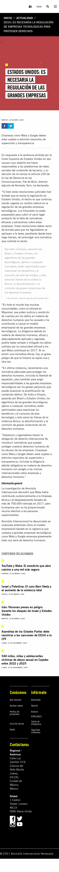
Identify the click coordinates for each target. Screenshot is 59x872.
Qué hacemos (15, 699)
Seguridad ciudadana (35, 731)
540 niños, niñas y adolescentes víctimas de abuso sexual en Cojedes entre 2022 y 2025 (25, 659)
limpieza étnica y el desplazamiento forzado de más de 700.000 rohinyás (26, 499)
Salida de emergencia (36, 722)
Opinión (34, 705)
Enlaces (34, 711)
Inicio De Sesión (17, 723)
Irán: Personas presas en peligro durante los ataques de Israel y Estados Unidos (27, 610)
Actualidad (24, 18)
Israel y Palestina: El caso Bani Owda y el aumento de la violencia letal (26, 588)
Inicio (8, 18)
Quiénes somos (16, 705)
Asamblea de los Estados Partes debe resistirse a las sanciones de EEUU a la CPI (26, 635)
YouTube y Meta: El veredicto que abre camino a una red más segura (26, 567)
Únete (39, 6)
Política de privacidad (14, 713)
